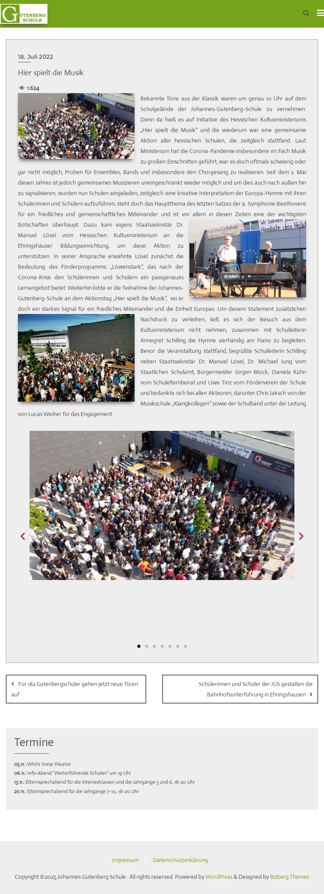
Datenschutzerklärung (180, 860)
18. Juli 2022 (35, 56)
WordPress (218, 876)
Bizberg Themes (289, 876)
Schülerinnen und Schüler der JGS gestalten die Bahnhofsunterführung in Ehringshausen (256, 689)
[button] (23, 536)
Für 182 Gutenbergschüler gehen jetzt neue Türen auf (74, 689)
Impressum (125, 860)
